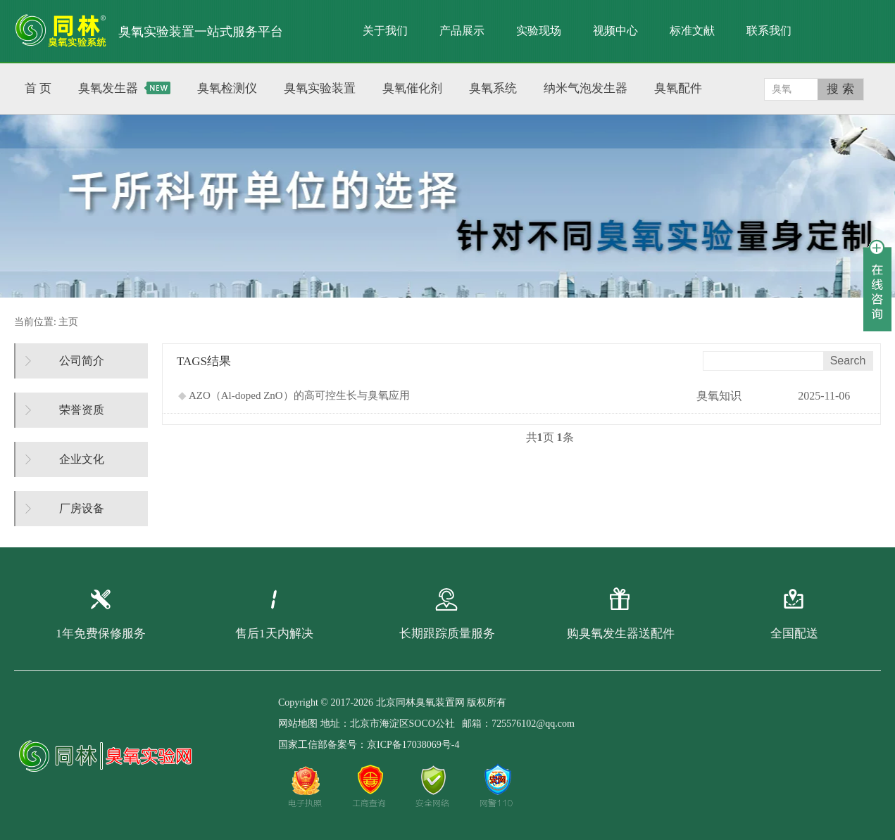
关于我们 (385, 31)
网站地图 (298, 723)
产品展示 (461, 31)
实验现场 (538, 31)
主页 (68, 322)
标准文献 (692, 31)
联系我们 (768, 31)
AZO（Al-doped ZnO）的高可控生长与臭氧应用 (294, 395)
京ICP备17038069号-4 (413, 744)
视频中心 (615, 31)
